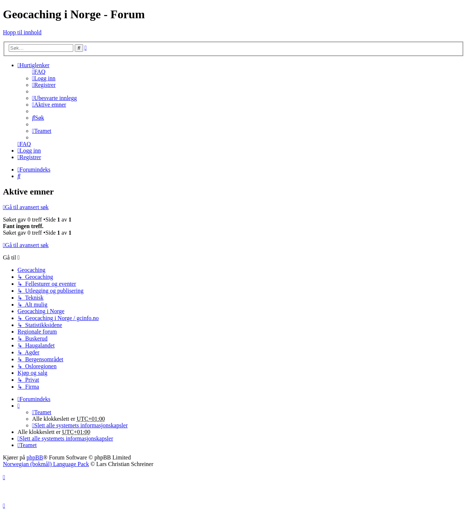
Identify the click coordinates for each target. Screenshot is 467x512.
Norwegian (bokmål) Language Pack (46, 464)
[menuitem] (39, 72)
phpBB (35, 457)
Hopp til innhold (22, 32)
